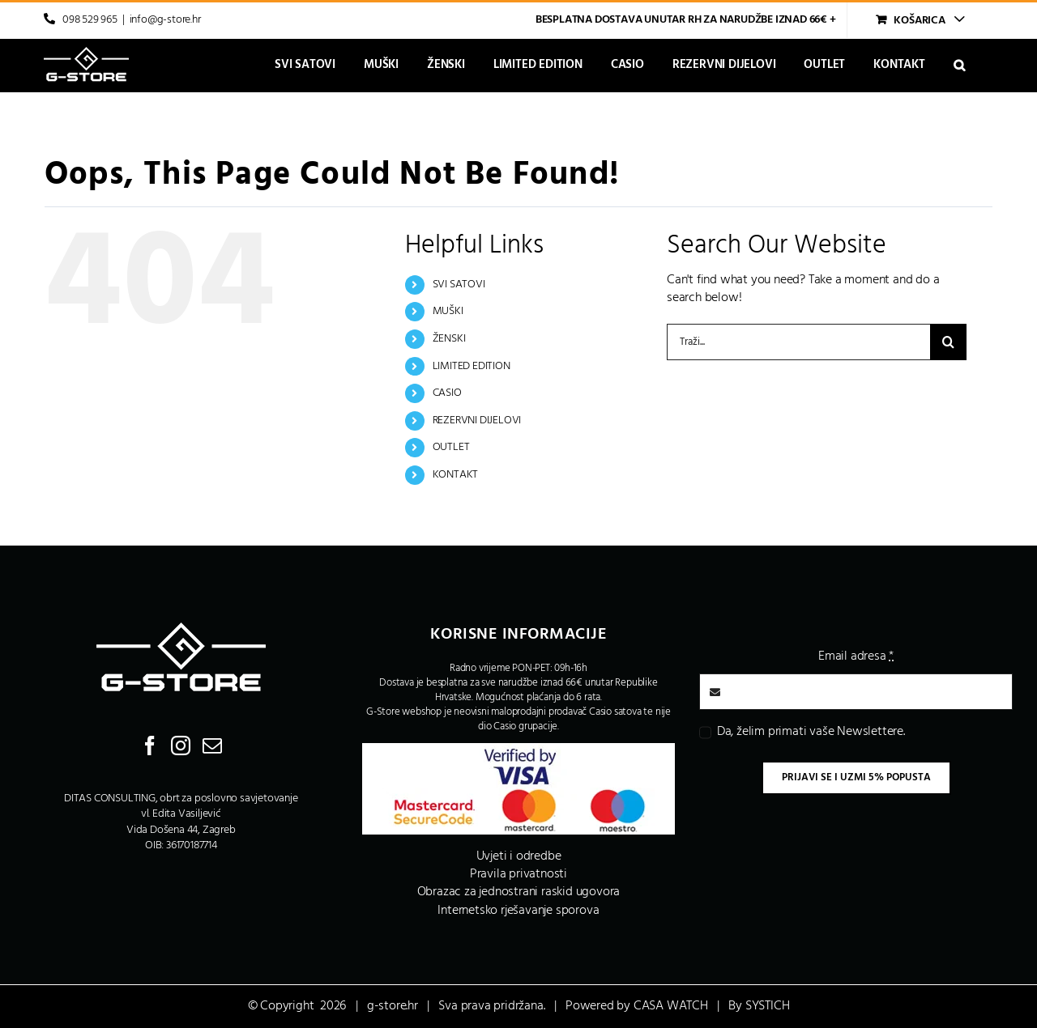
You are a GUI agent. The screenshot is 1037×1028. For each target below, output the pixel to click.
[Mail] (212, 745)
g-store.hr (392, 1006)
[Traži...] (798, 342)
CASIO (447, 393)
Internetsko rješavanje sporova (518, 910)
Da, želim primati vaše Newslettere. (811, 732)
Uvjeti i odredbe (518, 856)
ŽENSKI (449, 338)
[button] (959, 65)
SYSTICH (767, 1006)
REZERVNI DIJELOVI (477, 420)
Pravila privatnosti (518, 874)
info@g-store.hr (165, 20)
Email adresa (856, 656)
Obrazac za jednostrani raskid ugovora (519, 892)
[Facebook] (150, 745)
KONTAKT (456, 474)
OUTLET (451, 447)
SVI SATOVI (459, 284)
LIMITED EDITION (471, 366)
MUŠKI (448, 311)
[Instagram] (180, 745)
